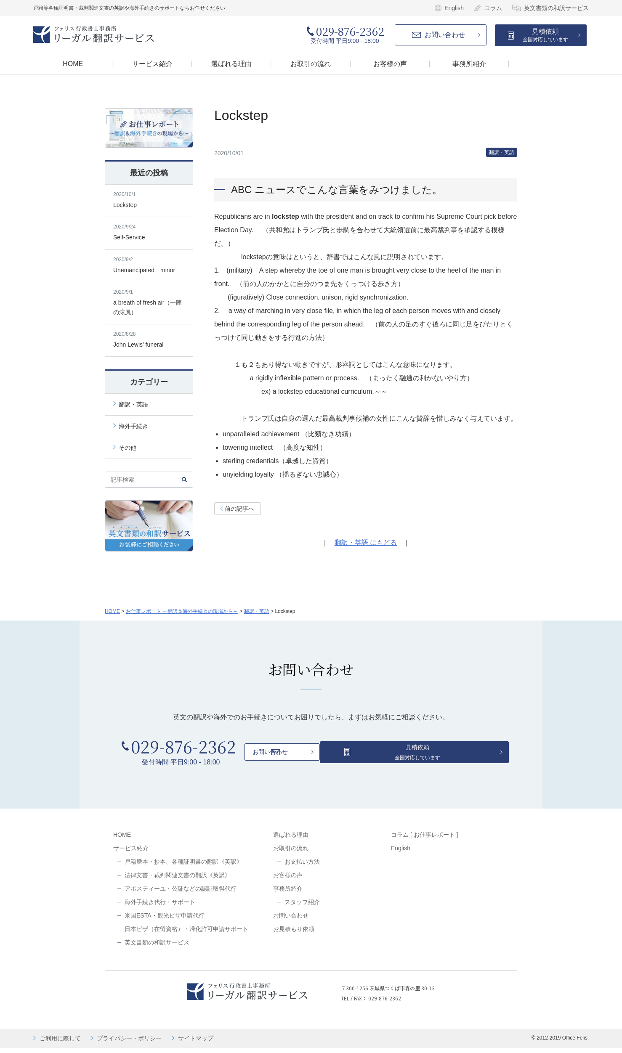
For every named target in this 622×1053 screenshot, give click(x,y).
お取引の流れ (290, 853)
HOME (112, 611)
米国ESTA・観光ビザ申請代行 (165, 920)
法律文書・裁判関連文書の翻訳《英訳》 (178, 880)
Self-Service (149, 232)
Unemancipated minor (149, 265)
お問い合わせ (445, 34)
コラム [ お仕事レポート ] (424, 839)
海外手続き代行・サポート (160, 907)
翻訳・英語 (499, 152)
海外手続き (133, 426)
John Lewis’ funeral (149, 339)
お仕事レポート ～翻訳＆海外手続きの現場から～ (182, 611)
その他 (127, 447)
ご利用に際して (60, 1043)
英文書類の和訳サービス (556, 8)
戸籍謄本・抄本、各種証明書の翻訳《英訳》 (183, 866)
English (454, 8)
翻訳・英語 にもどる (366, 543)
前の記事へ (239, 509)
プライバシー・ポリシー (129, 1043)
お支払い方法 (302, 866)
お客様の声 (288, 880)
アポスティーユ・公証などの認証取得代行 (181, 893)
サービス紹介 (131, 853)
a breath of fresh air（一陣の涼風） (149, 302)
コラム (493, 8)
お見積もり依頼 (293, 934)
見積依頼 (545, 35)
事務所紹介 (288, 893)
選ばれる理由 (290, 839)
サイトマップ (195, 1043)
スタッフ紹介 (302, 907)
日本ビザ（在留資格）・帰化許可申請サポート (186, 934)
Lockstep (149, 199)
